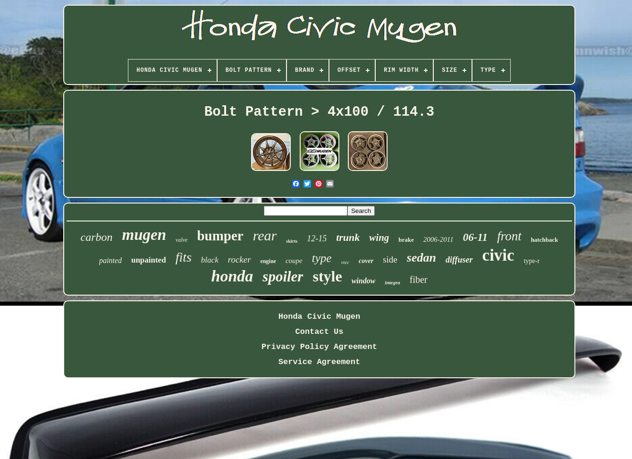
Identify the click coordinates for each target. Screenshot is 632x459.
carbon (97, 237)
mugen (144, 234)
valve (181, 240)
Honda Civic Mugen (319, 316)
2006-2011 (438, 239)
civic (498, 255)
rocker (239, 259)
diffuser (459, 259)
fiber (419, 279)
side (390, 259)
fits (184, 257)
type (322, 258)
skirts (291, 241)
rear (265, 235)
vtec (345, 262)
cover (366, 260)
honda (232, 276)
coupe (294, 260)
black (210, 259)
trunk (348, 237)
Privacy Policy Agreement (319, 346)
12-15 (317, 238)
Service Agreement (319, 361)
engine (268, 261)
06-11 (475, 237)
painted (110, 260)
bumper (220, 235)
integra (392, 282)
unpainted (148, 259)
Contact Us (319, 331)
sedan (421, 257)
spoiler (282, 276)
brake (406, 239)
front (509, 236)
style (327, 276)
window (364, 281)
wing (379, 237)
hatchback (544, 239)
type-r (531, 260)
